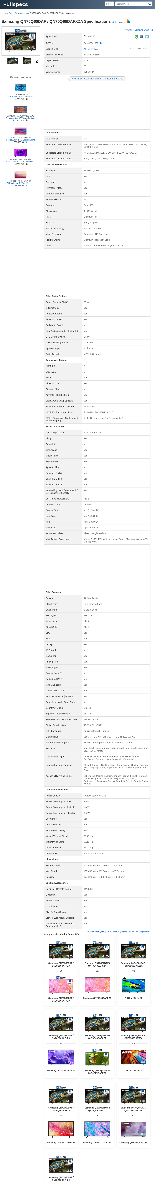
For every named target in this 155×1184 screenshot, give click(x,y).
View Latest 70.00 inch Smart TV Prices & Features (97, 78)
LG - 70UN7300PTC (20, 94)
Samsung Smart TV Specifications (20, 118)
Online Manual (118, 22)
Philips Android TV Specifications (20, 140)
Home (4, 13)
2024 (98, 43)
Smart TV (13, 13)
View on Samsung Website (118, 932)
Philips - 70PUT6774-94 (20, 181)
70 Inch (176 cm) (91, 49)
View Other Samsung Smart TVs (139, 30)
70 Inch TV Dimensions (139, 49)
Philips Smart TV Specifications (20, 183)
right (37, 61)
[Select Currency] (109, 4)
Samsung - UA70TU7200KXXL (20, 116)
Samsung (23, 13)
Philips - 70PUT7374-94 (20, 137)
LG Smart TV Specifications (20, 96)
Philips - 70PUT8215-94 (20, 159)
